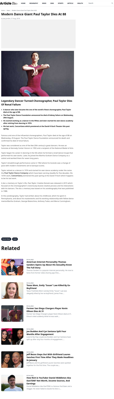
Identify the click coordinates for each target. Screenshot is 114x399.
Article (70, 3)
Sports (60, 3)
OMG (52, 3)
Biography (33, 3)
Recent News (6, 239)
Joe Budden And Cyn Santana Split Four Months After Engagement (46, 333)
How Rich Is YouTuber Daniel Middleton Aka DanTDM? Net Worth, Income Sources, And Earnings (49, 380)
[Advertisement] (38, 34)
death (15, 239)
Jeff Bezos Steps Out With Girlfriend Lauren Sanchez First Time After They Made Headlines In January (50, 357)
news (8, 10)
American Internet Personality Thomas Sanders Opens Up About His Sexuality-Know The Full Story (49, 264)
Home (23, 3)
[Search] (99, 3)
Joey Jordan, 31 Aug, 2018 (10, 18)
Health (80, 3)
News (44, 3)
